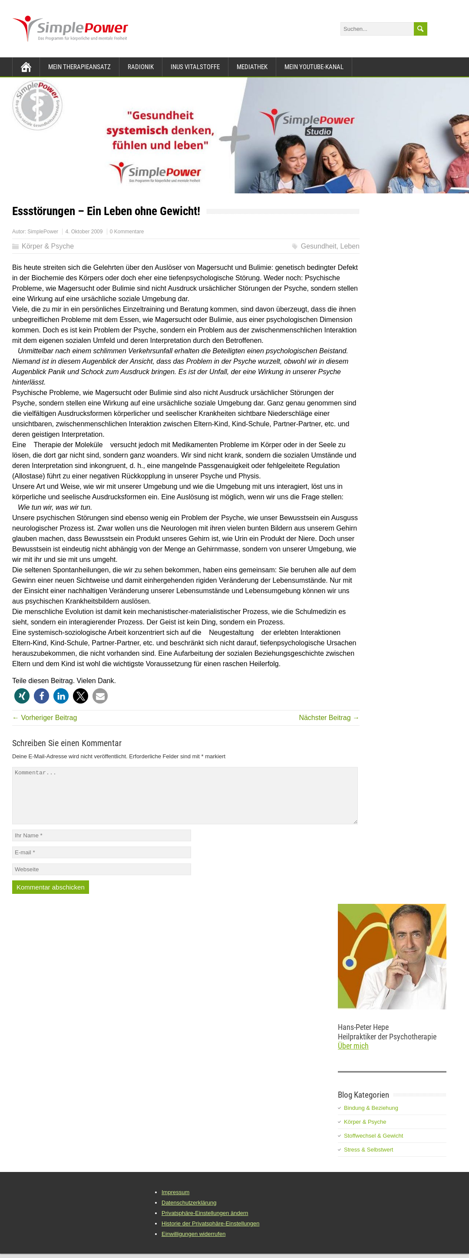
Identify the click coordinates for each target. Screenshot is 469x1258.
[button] (22, 696)
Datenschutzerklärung (189, 1213)
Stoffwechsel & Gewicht (373, 1146)
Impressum (175, 1202)
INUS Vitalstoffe (195, 67)
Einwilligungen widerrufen (193, 1244)
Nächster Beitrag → (329, 717)
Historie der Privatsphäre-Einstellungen (210, 1234)
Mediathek (252, 67)
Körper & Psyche (48, 246)
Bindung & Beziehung (371, 1118)
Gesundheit (319, 246)
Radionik (141, 67)
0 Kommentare (127, 232)
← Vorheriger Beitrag (44, 717)
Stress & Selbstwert (368, 1160)
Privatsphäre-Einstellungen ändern (205, 1223)
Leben (350, 246)
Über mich (353, 1056)
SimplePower (42, 232)
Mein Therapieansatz (79, 67)
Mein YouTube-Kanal (313, 67)
